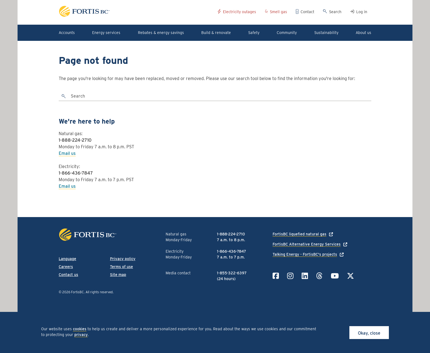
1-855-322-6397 (232, 273)
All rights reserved (99, 292)
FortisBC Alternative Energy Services (307, 244)
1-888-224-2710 (75, 140)
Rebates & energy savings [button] (161, 32)
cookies (79, 329)
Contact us (68, 274)
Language (67, 259)
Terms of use (121, 266)
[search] (64, 96)
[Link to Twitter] (350, 276)
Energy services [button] (106, 32)
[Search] (220, 96)
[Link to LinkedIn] (305, 276)
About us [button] (363, 32)
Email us (67, 153)
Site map (118, 274)
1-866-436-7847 (76, 173)
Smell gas (278, 12)
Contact (307, 12)
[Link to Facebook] (276, 276)
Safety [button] (253, 32)
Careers (66, 266)
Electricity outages (239, 12)
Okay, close (369, 333)
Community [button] (287, 32)
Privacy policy (122, 259)
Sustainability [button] (326, 32)
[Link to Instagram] (290, 276)
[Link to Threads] (319, 276)
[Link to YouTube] (335, 276)
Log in (361, 12)
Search (335, 12)
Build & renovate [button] (216, 32)
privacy (81, 334)
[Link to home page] (136, 12)
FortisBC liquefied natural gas (299, 234)
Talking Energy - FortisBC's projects (305, 254)
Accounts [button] (67, 32)
